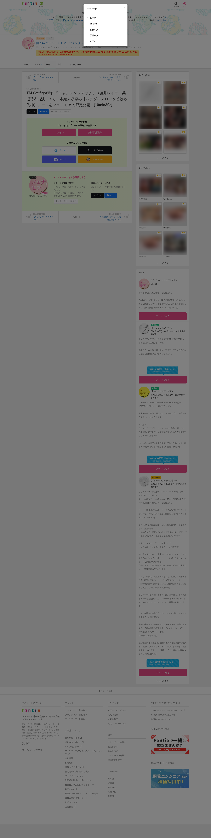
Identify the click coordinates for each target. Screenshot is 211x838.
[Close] (124, 7)
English (93, 24)
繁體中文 (94, 35)
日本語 (93, 18)
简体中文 (94, 29)
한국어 (93, 41)
